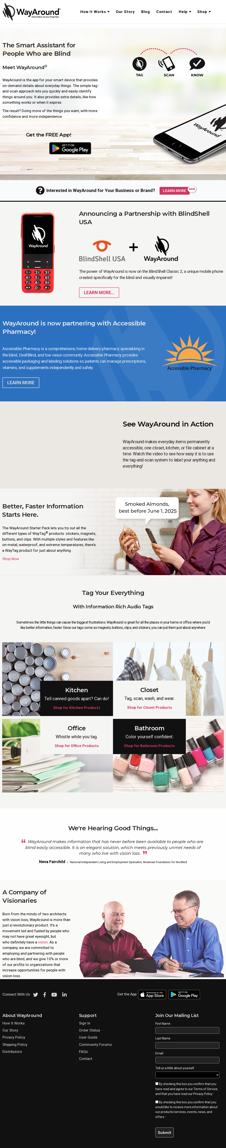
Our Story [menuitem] (125, 11)
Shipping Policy (14, 1044)
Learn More (20, 382)
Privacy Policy (13, 1037)
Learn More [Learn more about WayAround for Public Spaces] (174, 190)
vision (43, 942)
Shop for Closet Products (149, 707)
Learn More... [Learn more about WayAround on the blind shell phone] (99, 292)
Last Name (162, 1038)
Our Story (10, 1030)
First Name (162, 1023)
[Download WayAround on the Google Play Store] (70, 148)
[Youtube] (54, 995)
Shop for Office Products (77, 746)
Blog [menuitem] (145, 11)
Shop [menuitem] (202, 11)
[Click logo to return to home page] (32, 20)
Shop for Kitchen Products (76, 707)
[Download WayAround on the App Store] (26, 148)
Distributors (12, 1051)
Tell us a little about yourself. (175, 1068)
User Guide (88, 1037)
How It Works (13, 1023)
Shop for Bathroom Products (149, 746)
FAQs (83, 1051)
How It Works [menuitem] (93, 11)
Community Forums (95, 1044)
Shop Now (10, 559)
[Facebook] (44, 995)
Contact (85, 1058)
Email (160, 1053)
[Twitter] (35, 995)
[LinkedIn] (64, 995)
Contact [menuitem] (164, 11)
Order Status (89, 1030)
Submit (164, 1132)
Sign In (84, 1023)
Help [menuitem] (183, 11)
